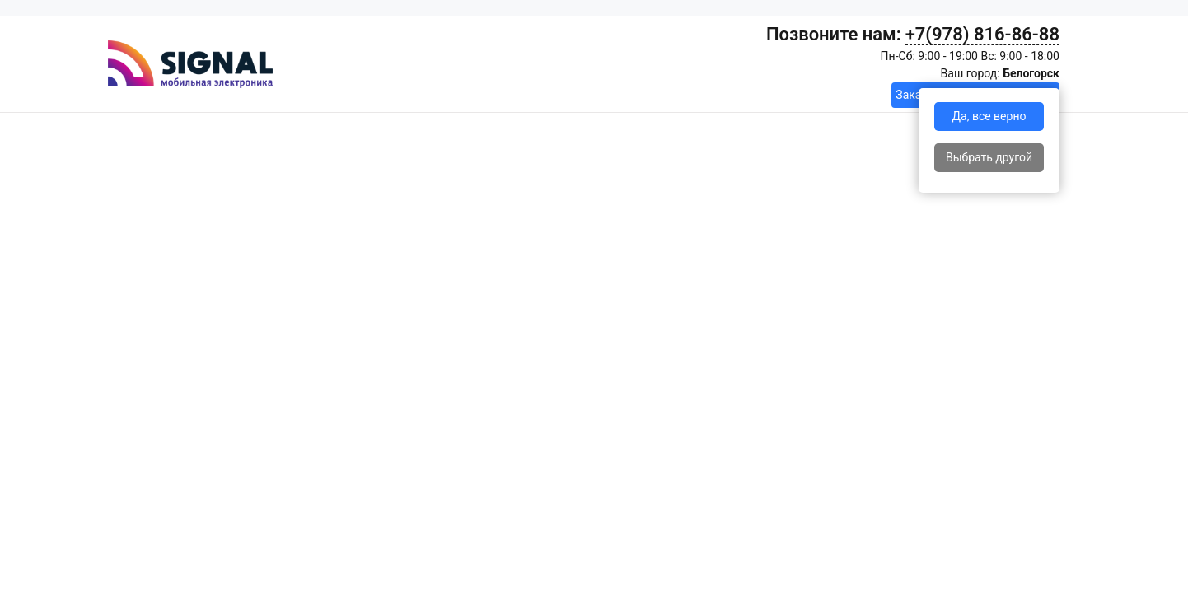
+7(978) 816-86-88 (982, 34)
